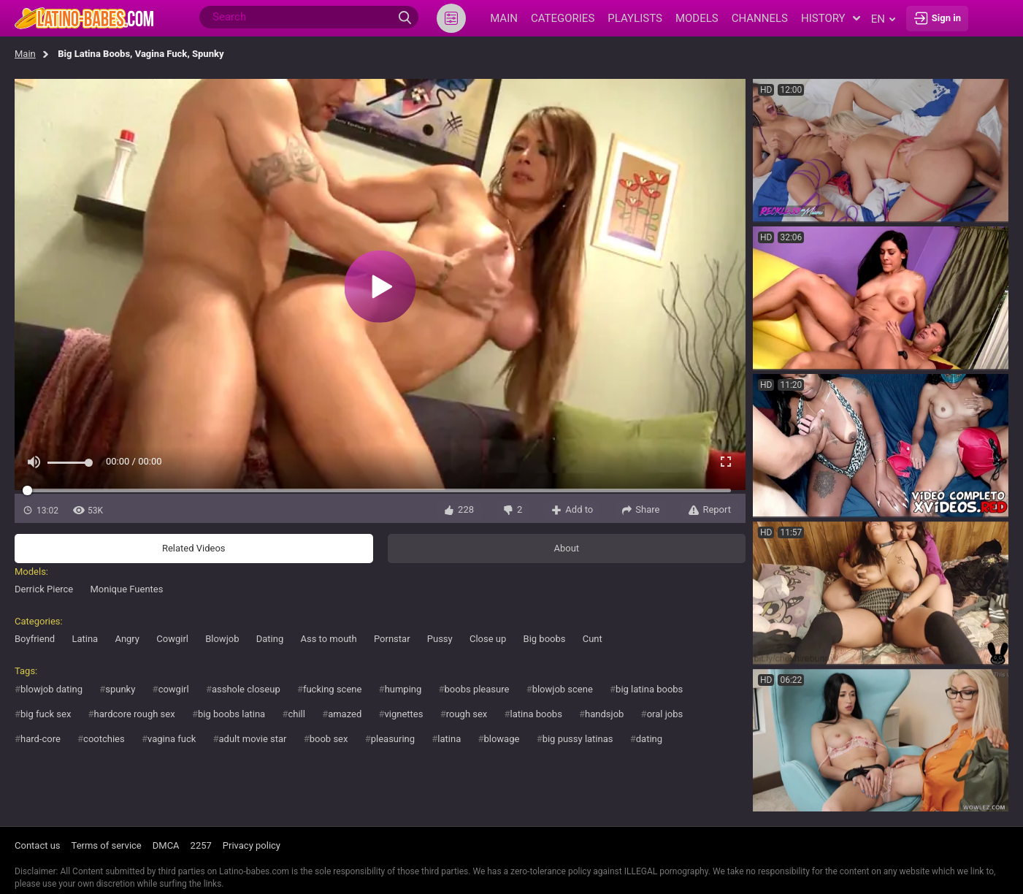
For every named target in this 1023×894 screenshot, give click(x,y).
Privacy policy (251, 845)
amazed (344, 713)
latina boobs (536, 713)
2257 (201, 845)
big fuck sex (45, 713)
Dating (270, 638)
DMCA (166, 845)
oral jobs (665, 713)
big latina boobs (649, 689)
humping (403, 689)
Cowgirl (172, 638)
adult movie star (253, 738)
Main (25, 53)
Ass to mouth (328, 638)
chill (296, 713)
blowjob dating (51, 689)
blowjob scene (562, 689)
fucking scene (332, 689)
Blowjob (222, 638)
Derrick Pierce (44, 589)
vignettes (404, 713)
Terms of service (107, 845)
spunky (120, 689)
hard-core (40, 738)
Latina (85, 638)
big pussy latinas (578, 738)
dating (649, 738)
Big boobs (545, 638)
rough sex (467, 713)
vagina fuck (171, 738)
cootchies (104, 738)
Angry (127, 638)
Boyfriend (35, 638)
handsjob (604, 713)
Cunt (592, 638)
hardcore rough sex (134, 713)
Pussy (440, 638)
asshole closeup (246, 689)
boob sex (329, 738)
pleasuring (393, 738)
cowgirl (173, 689)
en (883, 19)
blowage (501, 738)
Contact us (38, 845)
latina (449, 738)
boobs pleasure (477, 689)
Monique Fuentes (127, 589)
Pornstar (392, 638)
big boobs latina (231, 713)
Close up (488, 638)
